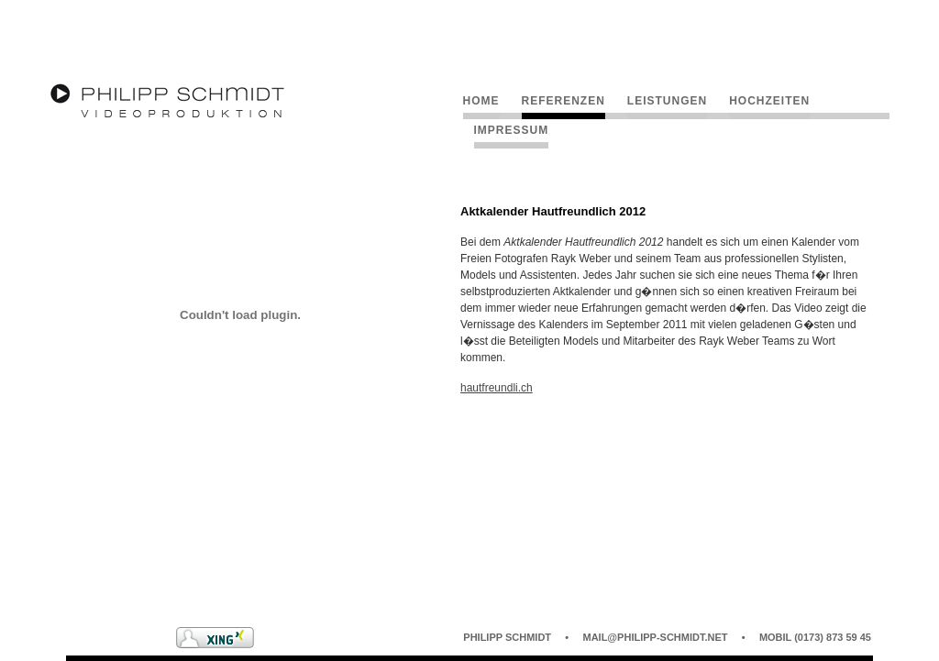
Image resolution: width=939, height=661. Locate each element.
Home (481, 100)
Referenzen (563, 100)
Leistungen (667, 100)
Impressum (511, 130)
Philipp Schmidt (507, 637)
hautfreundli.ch (496, 387)
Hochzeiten (769, 100)
